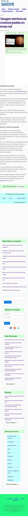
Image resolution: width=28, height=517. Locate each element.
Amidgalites (10, 480)
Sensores (10, 198)
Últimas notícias (13, 9)
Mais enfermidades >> (12, 484)
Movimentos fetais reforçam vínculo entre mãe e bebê (14, 339)
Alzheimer (9, 467)
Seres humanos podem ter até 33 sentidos (10, 283)
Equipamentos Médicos (21, 198)
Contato (22, 498)
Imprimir (22, 32)
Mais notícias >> (11, 384)
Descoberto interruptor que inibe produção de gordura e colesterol (14, 286)
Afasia (9, 449)
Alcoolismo (10, 456)
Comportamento (7, 11)
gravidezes (3, 180)
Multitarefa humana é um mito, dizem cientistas (11, 290)
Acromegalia (10, 441)
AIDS (8, 452)
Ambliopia (10, 476)
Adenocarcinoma (11, 445)
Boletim (16, 498)
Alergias (9, 460)
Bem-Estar (19, 11)
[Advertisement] (14, 70)
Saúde (24, 9)
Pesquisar (7, 302)
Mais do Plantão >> (11, 422)
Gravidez (4, 198)
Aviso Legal (9, 498)
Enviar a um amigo (12, 32)
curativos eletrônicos (21, 91)
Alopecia (9, 463)
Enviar (7, 323)
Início (3, 9)
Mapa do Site (15, 500)
